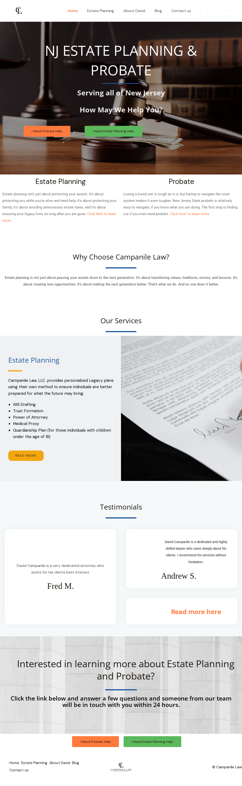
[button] (218, 11)
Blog (161, 10)
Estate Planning (107, 10)
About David (139, 10)
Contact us (182, 10)
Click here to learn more (190, 214)
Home (81, 10)
